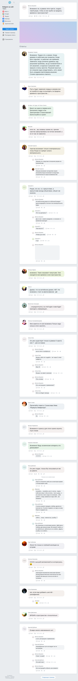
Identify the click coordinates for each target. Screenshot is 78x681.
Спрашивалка (7, 39)
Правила (7, 676)
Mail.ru (5, 11)
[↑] (43, 16)
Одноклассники (8, 24)
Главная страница (8, 33)
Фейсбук (6, 19)
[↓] (46, 16)
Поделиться (48, 16)
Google (5, 14)
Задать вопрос (10, 29)
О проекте (9, 675)
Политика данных (9, 678)
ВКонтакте (6, 21)
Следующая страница (48, 677)
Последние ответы (8, 35)
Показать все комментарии (48, 477)
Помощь (12, 676)
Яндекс (5, 16)
